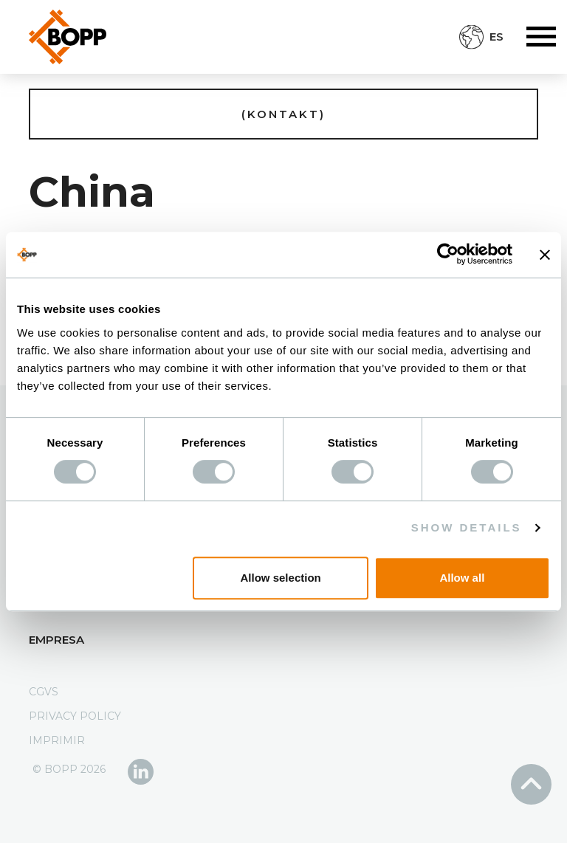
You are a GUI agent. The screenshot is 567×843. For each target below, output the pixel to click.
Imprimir (57, 740)
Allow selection (281, 577)
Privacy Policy (75, 716)
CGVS (43, 691)
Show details (466, 527)
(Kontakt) (283, 114)
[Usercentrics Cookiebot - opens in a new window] (447, 254)
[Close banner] (545, 255)
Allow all (461, 577)
